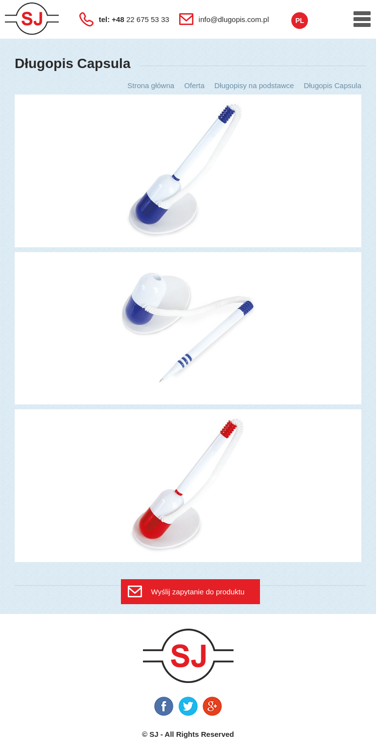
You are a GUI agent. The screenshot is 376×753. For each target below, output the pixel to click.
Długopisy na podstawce (254, 85)
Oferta (194, 85)
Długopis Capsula (332, 85)
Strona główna (150, 85)
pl (299, 20)
